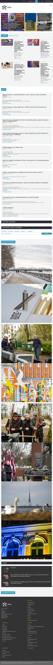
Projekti (29, 615)
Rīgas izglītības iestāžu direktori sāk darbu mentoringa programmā (44, 27)
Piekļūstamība (4, 617)
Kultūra (4, 103)
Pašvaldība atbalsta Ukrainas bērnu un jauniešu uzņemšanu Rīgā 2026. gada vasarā (30, 24)
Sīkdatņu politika (4, 616)
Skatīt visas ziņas (13, 35)
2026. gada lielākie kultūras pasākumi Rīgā (36, 626)
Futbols (8, 166)
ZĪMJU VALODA (48, 1)
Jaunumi (4, 35)
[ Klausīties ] (27, 576)
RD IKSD (3, 231)
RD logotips (13, 567)
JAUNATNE (29, 231)
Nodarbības (9, 141)
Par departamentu (31, 604)
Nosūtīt (47, 233)
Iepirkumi (29, 617)
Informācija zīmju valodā (32, 620)
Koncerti (9, 103)
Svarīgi (5, 563)
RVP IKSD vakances (31, 610)
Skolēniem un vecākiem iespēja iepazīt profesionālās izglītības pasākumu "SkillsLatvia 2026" (19, 46)
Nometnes (4, 653)
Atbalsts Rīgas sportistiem (33, 645)
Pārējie (8, 178)
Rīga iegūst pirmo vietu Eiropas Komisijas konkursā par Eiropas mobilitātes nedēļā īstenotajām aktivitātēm (12, 26)
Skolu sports (30, 644)
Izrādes (8, 156)
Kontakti (29, 607)
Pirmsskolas (4, 626)
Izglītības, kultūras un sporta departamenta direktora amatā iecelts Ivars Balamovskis (45, 46)
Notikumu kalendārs (9, 222)
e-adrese (3, 612)
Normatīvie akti (30, 609)
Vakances (4, 633)
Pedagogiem (4, 629)
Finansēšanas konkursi (32, 613)
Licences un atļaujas (6, 634)
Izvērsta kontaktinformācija (6, 614)
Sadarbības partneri (8, 592)
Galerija (29, 618)
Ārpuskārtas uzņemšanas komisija (9, 637)
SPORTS (22, 231)
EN (42, 1)
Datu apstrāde (4, 615)
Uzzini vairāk (17, 58)
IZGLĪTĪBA (10, 231)
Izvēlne (50, 5)
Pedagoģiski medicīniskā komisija (8, 631)
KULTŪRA (16, 231)
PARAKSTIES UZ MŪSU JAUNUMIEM (12, 227)
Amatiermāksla (30, 628)
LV (39, 1)
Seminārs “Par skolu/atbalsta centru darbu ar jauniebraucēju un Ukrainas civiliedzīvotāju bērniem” (19, 69)
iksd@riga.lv (3, 611)
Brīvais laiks (4, 628)
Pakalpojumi (30, 612)
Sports (4, 166)
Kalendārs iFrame (31, 602)
